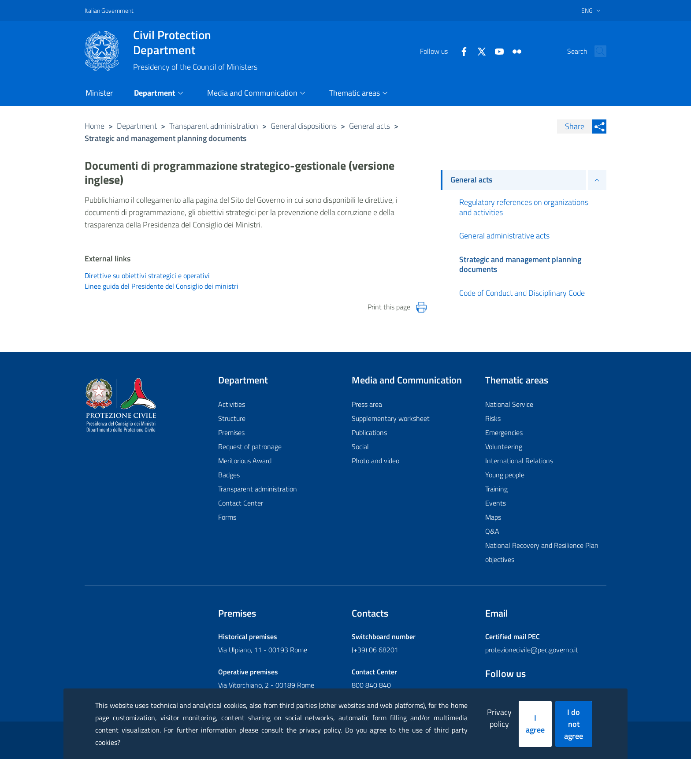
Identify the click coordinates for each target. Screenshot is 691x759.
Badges (229, 474)
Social (360, 446)
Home (94, 126)
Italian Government (109, 10)
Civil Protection (195, 42)
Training (496, 489)
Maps (493, 517)
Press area (367, 404)
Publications (369, 432)
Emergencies (504, 432)
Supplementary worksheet (391, 418)
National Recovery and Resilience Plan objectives (541, 552)
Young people (504, 474)
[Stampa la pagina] (421, 307)
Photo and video (375, 460)
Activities (231, 404)
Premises (231, 432)
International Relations (519, 460)
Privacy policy (499, 718)
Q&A (492, 531)
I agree (535, 724)
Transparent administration (213, 126)
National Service (509, 404)
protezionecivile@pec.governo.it (531, 649)
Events (495, 503)
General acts (369, 126)
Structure (231, 418)
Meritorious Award (244, 460)
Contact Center (240, 503)
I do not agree (573, 724)
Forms (227, 517)
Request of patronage (250, 446)
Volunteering (503, 446)
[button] (595, 51)
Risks (493, 418)
